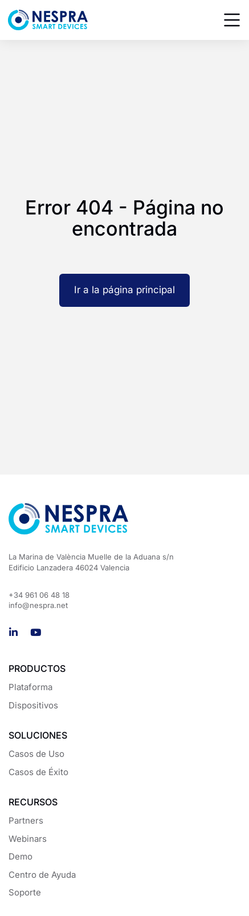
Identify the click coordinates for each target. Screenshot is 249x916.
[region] (124, 828)
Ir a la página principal (124, 289)
